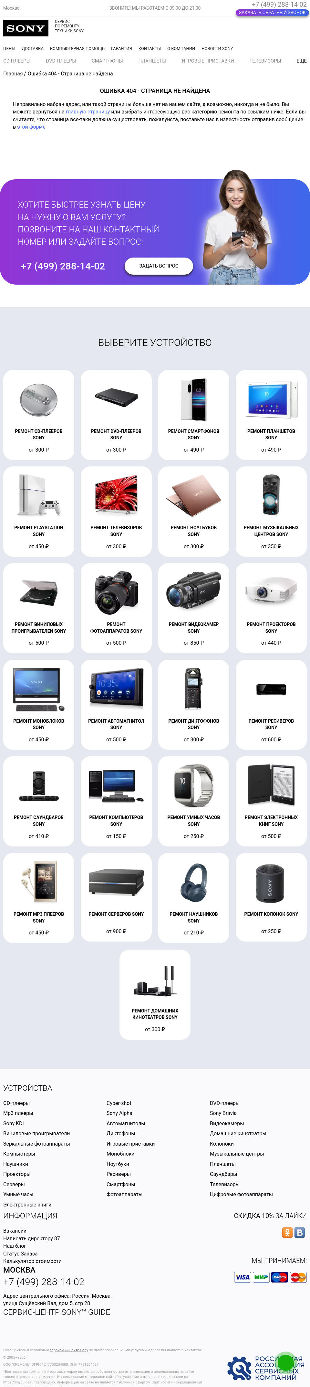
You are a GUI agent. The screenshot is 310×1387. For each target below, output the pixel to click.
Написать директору (28, 1239)
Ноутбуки (118, 1164)
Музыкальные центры (237, 1154)
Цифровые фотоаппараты (241, 1194)
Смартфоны (107, 61)
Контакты (150, 48)
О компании (181, 48)
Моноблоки (121, 1154)
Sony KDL (14, 1123)
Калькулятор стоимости (32, 1261)
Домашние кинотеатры (238, 1133)
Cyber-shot (119, 1103)
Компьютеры (19, 1154)
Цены (9, 48)
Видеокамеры (227, 1123)
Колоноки (222, 1144)
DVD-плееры (61, 61)
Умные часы (18, 1194)
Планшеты (153, 61)
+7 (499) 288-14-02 (279, 4)
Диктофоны (121, 1133)
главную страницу (88, 112)
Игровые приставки (208, 61)
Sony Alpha (119, 1113)
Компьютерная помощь (77, 48)
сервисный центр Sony (69, 1350)
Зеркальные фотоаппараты (36, 1144)
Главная (13, 74)
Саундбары (223, 1174)
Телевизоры (265, 61)
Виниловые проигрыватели (36, 1133)
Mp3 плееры (18, 1113)
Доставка (33, 48)
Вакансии (14, 1231)
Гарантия (121, 48)
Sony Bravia (223, 1113)
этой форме (31, 127)
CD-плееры (17, 61)
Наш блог (14, 1246)
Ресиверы (119, 1174)
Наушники (15, 1164)
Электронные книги (27, 1205)
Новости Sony (217, 48)
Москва (19, 1270)
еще (301, 61)
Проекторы (17, 1174)
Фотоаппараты (124, 1194)
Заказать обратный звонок (272, 12)
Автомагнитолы (126, 1123)
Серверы (14, 1184)
